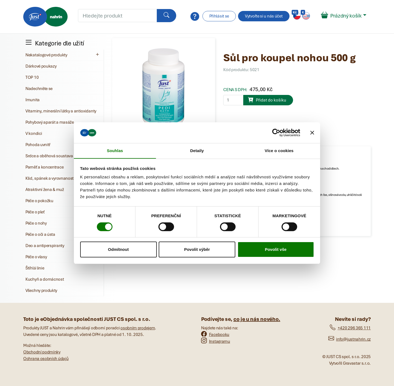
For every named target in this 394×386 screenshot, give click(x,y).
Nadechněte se (39, 88)
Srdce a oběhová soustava (49, 156)
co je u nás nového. (256, 319)
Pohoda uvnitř (37, 144)
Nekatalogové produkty (62, 55)
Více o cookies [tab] (279, 150)
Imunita (32, 100)
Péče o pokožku (39, 201)
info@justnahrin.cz (349, 339)
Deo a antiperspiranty (44, 245)
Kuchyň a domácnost (44, 279)
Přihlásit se (219, 16)
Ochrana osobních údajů (45, 358)
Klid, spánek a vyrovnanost (49, 178)
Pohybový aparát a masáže (49, 122)
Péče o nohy (36, 223)
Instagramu (215, 341)
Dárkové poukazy (41, 66)
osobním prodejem (137, 328)
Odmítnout (118, 249)
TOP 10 (32, 77)
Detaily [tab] (197, 150)
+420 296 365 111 (350, 328)
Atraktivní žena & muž (44, 189)
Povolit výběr (197, 249)
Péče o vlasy (36, 257)
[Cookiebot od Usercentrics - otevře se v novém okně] (276, 132)
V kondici (33, 133)
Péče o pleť (35, 212)
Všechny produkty (41, 290)
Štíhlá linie (34, 268)
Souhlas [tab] (115, 150)
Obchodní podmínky (41, 352)
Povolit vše (275, 249)
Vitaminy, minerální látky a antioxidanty (60, 111)
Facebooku (215, 334)
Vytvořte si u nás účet (263, 16)
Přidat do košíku (267, 99)
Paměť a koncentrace (44, 167)
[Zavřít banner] (312, 132)
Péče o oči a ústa (40, 234)
